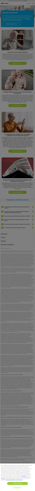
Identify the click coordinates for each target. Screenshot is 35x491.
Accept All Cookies (17, 483)
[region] (17, 477)
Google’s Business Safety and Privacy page (14, 479)
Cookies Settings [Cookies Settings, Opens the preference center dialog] (17, 487)
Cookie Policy (23, 476)
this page (3, 478)
